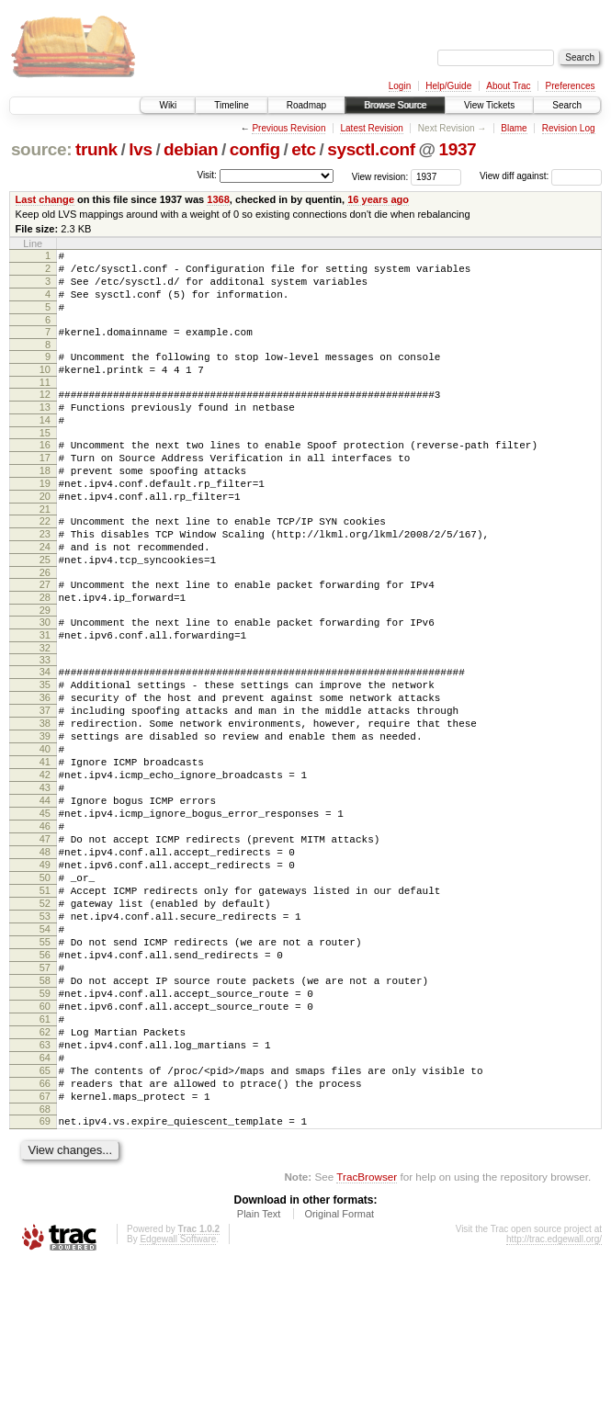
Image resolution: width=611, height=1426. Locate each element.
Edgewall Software (178, 1402)
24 (45, 596)
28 (45, 655)
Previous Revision (288, 128)
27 (45, 639)
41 (45, 847)
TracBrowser (366, 1339)
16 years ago (378, 199)
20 (45, 537)
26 (45, 627)
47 (45, 940)
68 (45, 1268)
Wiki (167, 105)
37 (45, 784)
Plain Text (259, 1376)
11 (45, 404)
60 (45, 1143)
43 (45, 878)
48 (45, 956)
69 (45, 1280)
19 (45, 521)
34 (45, 737)
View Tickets (489, 105)
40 (45, 831)
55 (45, 1065)
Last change (45, 199)
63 (45, 1190)
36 (45, 769)
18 (45, 506)
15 (45, 463)
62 (45, 1175)
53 (45, 1034)
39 (45, 815)
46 (45, 925)
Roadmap (306, 105)
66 (45, 1237)
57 (45, 1097)
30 (45, 682)
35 (45, 753)
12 (45, 416)
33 (45, 725)
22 (45, 565)
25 (45, 611)
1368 (218, 199)
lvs (140, 149)
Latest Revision (371, 128)
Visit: (207, 175)
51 (45, 1003)
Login (400, 86)
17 (45, 490)
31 (45, 698)
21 (45, 553)
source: (41, 149)
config (255, 149)
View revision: (380, 176)
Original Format (339, 1376)
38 (45, 800)
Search (567, 105)
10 (45, 388)
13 (45, 431)
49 (45, 972)
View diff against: (541, 176)
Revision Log (568, 128)
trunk (96, 149)
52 (45, 1018)
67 (45, 1253)
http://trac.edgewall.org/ (554, 1402)
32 (45, 713)
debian (191, 149)
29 (45, 670)
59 (45, 1128)
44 (45, 894)
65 (45, 1222)
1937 (457, 149)
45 (45, 909)
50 (45, 987)
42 (45, 862)
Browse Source (395, 105)
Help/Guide (448, 86)
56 (45, 1081)
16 (45, 475)
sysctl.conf (371, 149)
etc (303, 149)
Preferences (570, 86)
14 (45, 447)
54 (45, 1050)
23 (45, 580)
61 (45, 1159)
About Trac (508, 86)
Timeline (231, 105)
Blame (513, 128)
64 (45, 1206)
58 (45, 1112)
